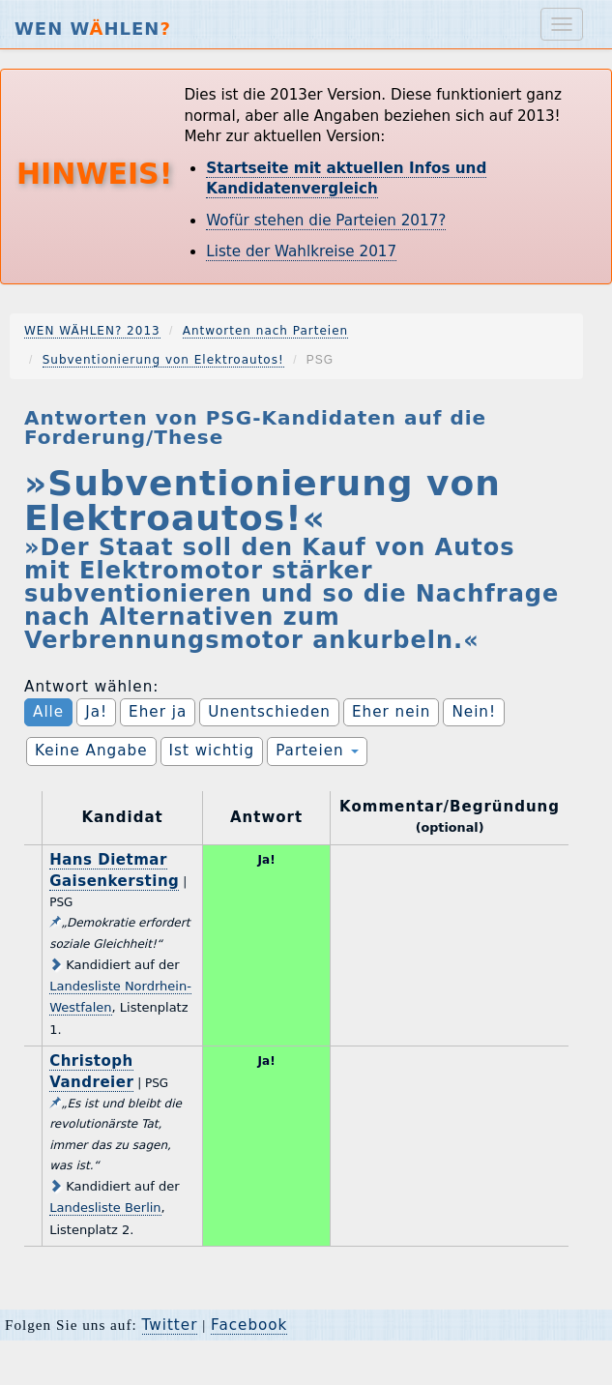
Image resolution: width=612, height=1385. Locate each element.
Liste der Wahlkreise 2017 (301, 251)
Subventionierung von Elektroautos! (163, 360)
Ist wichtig (212, 750)
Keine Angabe (91, 750)
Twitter (170, 1325)
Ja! (96, 712)
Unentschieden (269, 712)
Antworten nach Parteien (266, 331)
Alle (48, 712)
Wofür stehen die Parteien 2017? (326, 220)
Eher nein (391, 712)
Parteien (317, 750)
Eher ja (158, 712)
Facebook (249, 1325)
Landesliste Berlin (104, 1207)
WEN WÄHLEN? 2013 (92, 331)
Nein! (474, 712)
